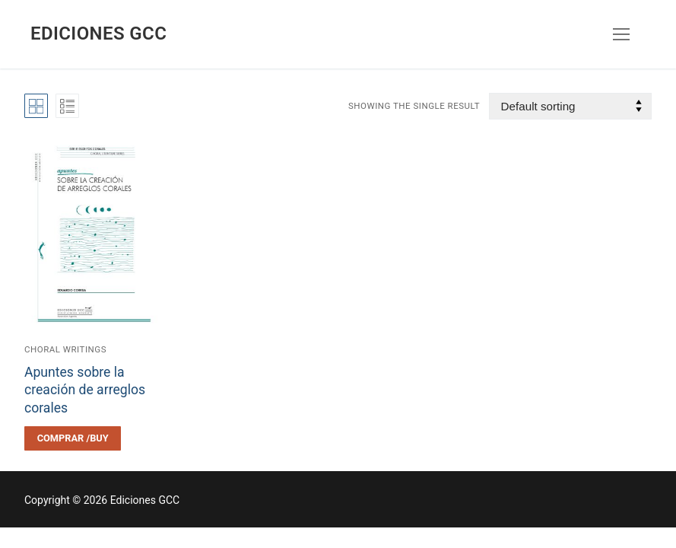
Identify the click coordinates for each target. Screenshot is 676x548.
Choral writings (65, 349)
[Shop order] (570, 106)
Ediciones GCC (98, 33)
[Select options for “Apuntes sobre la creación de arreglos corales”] (72, 438)
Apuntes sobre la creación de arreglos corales (84, 390)
